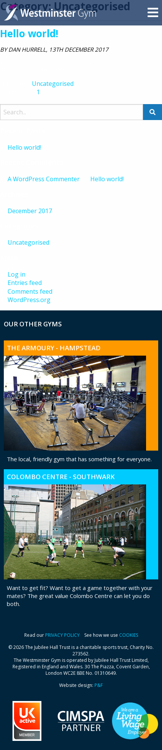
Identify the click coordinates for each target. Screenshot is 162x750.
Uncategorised (53, 83)
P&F (98, 685)
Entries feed (25, 282)
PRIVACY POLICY (62, 635)
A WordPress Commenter (44, 179)
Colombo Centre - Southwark (61, 476)
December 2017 (30, 211)
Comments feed (30, 291)
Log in (16, 274)
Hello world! (29, 33)
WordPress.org (29, 300)
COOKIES (128, 635)
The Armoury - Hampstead (54, 347)
